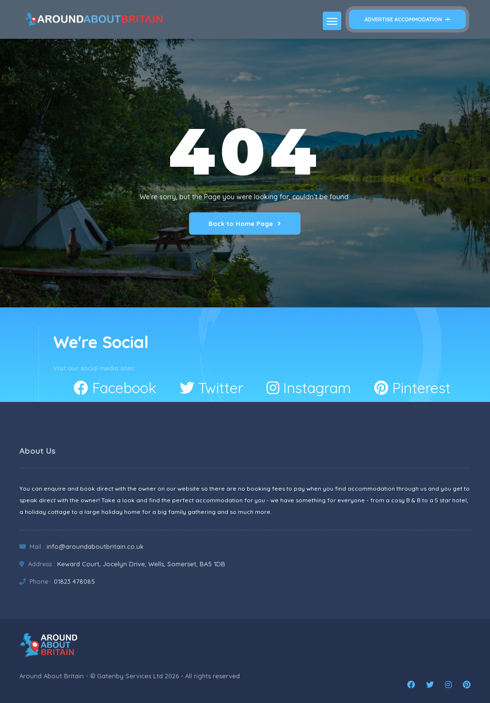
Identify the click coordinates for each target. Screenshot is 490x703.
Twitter (211, 388)
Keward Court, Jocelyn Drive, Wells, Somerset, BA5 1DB (141, 564)
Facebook (115, 388)
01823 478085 (74, 581)
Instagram (309, 388)
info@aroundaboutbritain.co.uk (95, 546)
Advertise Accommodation (407, 19)
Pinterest (412, 388)
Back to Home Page (244, 223)
